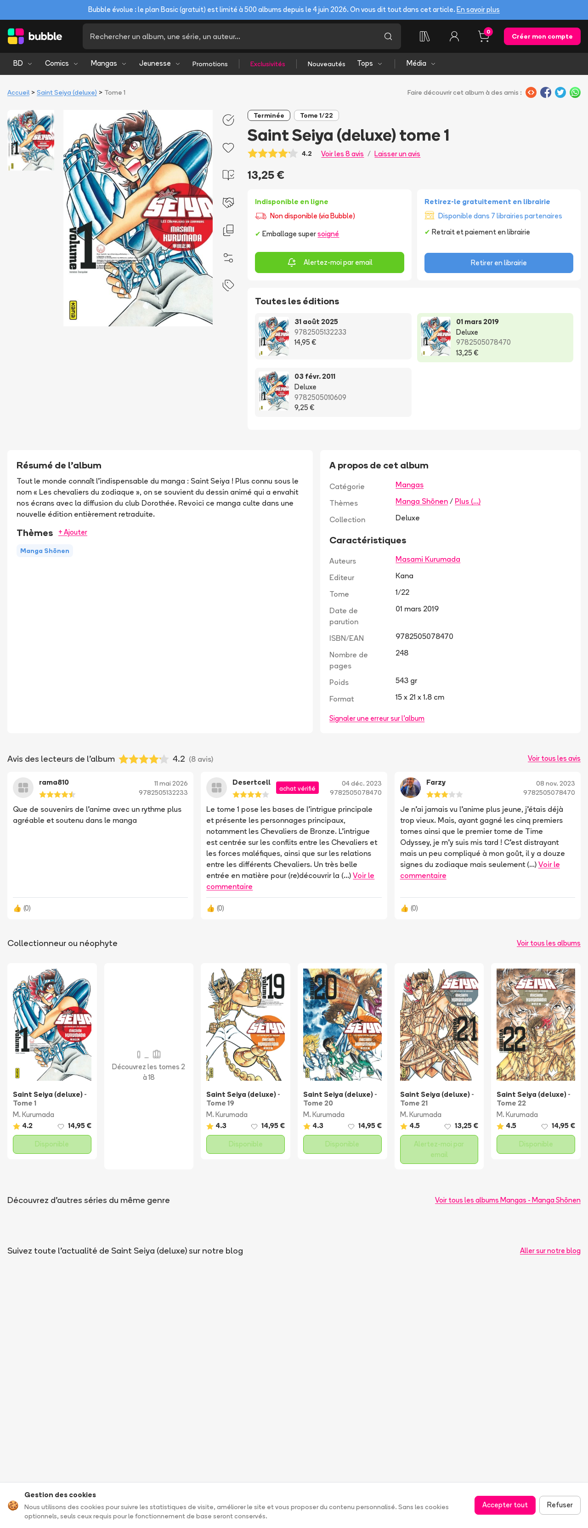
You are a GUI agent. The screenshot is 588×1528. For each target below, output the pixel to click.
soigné (328, 233)
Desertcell (251, 782)
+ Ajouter (72, 532)
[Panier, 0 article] (484, 36)
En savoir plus (478, 9)
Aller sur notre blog (550, 1250)
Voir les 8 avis (342, 153)
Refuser (560, 1504)
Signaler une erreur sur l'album (376, 718)
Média (421, 63)
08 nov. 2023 (555, 783)
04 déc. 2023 (362, 783)
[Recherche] (229, 36)
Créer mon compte (542, 36)
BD (23, 63)
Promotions (210, 64)
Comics (62, 63)
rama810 (54, 782)
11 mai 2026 (171, 783)
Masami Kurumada (428, 559)
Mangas (109, 63)
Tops (370, 63)
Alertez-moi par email (330, 262)
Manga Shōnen (422, 501)
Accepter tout (505, 1504)
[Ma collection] (425, 36)
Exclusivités (267, 64)
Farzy (436, 782)
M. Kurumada (33, 1114)
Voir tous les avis (554, 758)
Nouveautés (326, 64)
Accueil (18, 92)
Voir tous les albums (549, 943)
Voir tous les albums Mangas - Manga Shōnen (508, 1200)
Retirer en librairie (499, 262)
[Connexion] (454, 36)
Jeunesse (160, 63)
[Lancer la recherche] (388, 36)
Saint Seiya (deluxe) (67, 92)
